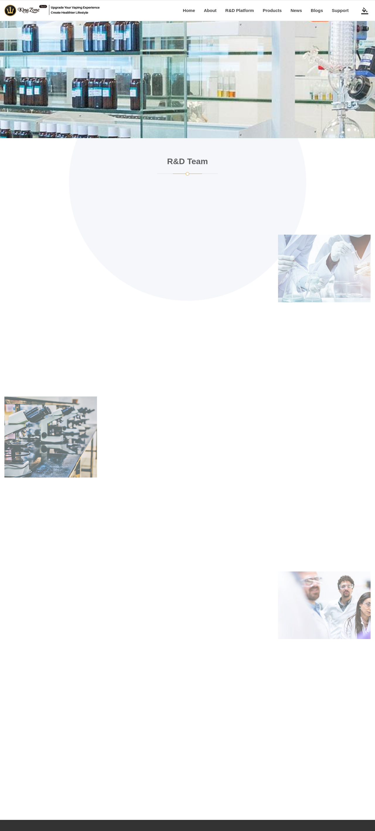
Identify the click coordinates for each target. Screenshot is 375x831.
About (210, 10)
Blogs (317, 10)
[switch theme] (365, 10)
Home (189, 10)
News (296, 10)
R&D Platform (239, 10)
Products (272, 10)
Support (340, 10)
